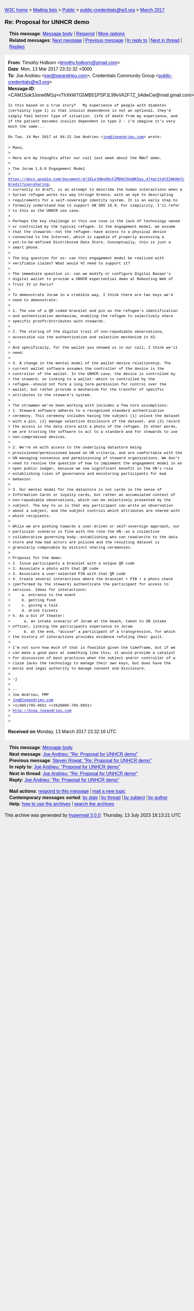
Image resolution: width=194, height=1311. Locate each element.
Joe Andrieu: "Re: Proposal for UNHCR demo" (90, 754)
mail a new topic (109, 791)
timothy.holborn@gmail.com (88, 62)
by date (90, 797)
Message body (58, 33)
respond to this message (63, 791)
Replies (17, 46)
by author (158, 797)
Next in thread (165, 40)
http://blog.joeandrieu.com (42, 711)
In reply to (137, 40)
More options (111, 33)
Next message (67, 40)
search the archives (94, 803)
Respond (85, 33)
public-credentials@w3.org (107, 10)
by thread (111, 797)
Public (68, 10)
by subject (134, 797)
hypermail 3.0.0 (84, 815)
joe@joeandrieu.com (66, 75)
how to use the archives (46, 803)
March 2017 (152, 10)
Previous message (104, 40)
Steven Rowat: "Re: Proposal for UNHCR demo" (101, 760)
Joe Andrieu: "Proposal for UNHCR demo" (77, 766)
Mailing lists (45, 10)
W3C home (16, 10)
